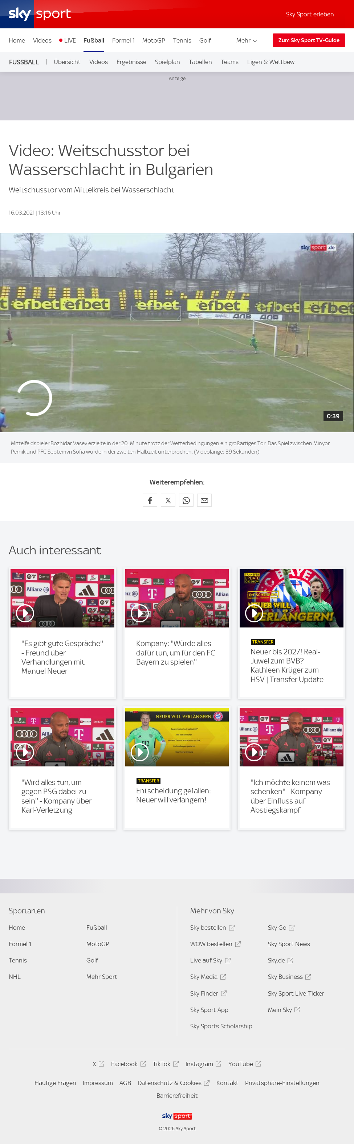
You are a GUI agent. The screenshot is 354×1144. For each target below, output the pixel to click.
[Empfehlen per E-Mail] (204, 500)
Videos (42, 40)
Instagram (202, 1065)
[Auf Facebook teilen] (150, 500)
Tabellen (200, 61)
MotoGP (153, 40)
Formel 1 (123, 40)
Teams (230, 61)
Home (17, 40)
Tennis (182, 40)
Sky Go (280, 929)
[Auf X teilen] (168, 500)
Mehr (247, 40)
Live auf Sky (209, 961)
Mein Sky (283, 1011)
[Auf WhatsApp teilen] (186, 500)
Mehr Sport (101, 976)
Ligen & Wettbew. (271, 61)
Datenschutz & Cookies (173, 1084)
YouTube (243, 1065)
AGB (125, 1083)
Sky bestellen (211, 929)
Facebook (127, 1065)
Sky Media (207, 978)
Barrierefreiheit (177, 1095)
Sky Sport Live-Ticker (296, 993)
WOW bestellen (214, 945)
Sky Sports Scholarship (221, 1026)
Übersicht (67, 61)
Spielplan (167, 61)
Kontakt (227, 1083)
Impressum (98, 1083)
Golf (205, 40)
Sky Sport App (209, 1009)
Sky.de (279, 961)
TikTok (164, 1065)
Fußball (94, 40)
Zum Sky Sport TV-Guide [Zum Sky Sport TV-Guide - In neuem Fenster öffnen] (308, 40)
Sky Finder (207, 995)
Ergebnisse (131, 61)
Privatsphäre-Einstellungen (282, 1083)
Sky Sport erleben (310, 14)
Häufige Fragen (55, 1083)
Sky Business (288, 978)
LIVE (70, 40)
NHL (15, 976)
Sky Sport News (289, 944)
